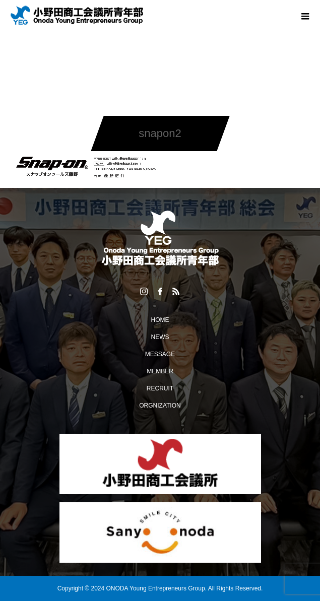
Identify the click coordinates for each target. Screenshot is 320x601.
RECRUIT (160, 388)
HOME (160, 319)
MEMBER (160, 371)
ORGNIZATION (159, 405)
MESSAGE (160, 354)
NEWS (160, 337)
